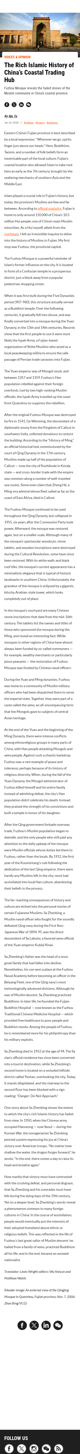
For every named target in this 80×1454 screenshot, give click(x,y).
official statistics (49, 208)
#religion (29, 122)
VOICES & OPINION (17, 57)
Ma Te (13, 116)
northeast (11, 234)
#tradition (52, 122)
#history (40, 122)
